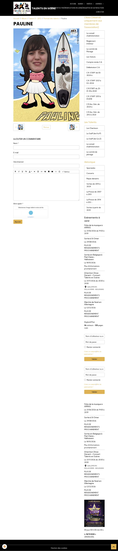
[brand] (26, 8)
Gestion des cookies (59, 548)
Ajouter (18, 222)
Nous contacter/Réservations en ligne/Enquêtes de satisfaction (77, 8)
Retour (46, 127)
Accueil (73, 4)
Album (80, 4)
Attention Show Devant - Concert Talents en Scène (92, 275)
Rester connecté (93, 347)
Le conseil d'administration (93, 34)
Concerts (90, 173)
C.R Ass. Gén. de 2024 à (93, 105)
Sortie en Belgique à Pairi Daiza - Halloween (93, 257)
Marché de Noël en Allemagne (92, 303)
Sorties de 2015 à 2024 (93, 185)
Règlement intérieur (91, 42)
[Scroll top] (113, 546)
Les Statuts (91, 57)
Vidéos (89, 4)
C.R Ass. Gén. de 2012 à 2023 (93, 113)
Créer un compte (90, 351)
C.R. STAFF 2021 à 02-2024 (94, 81)
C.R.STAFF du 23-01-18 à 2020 (94, 89)
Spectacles (91, 168)
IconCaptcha (30, 217)
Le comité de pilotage (92, 153)
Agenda (99, 4)
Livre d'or (100, 12)
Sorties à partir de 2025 (94, 208)
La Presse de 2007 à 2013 (94, 193)
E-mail (15, 152)
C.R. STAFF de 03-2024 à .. (94, 74)
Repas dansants (93, 178)
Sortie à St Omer (91, 238)
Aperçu (65, 171)
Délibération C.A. (93, 67)
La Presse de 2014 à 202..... (94, 201)
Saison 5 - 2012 (35, 18)
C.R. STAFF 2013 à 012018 (94, 97)
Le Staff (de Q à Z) (94, 139)
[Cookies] (4, 546)
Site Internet (18, 162)
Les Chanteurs (92, 128)
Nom (15, 143)
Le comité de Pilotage (92, 50)
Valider (94, 359)
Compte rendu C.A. (94, 62)
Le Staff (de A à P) (94, 133)
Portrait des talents (51, 18)
